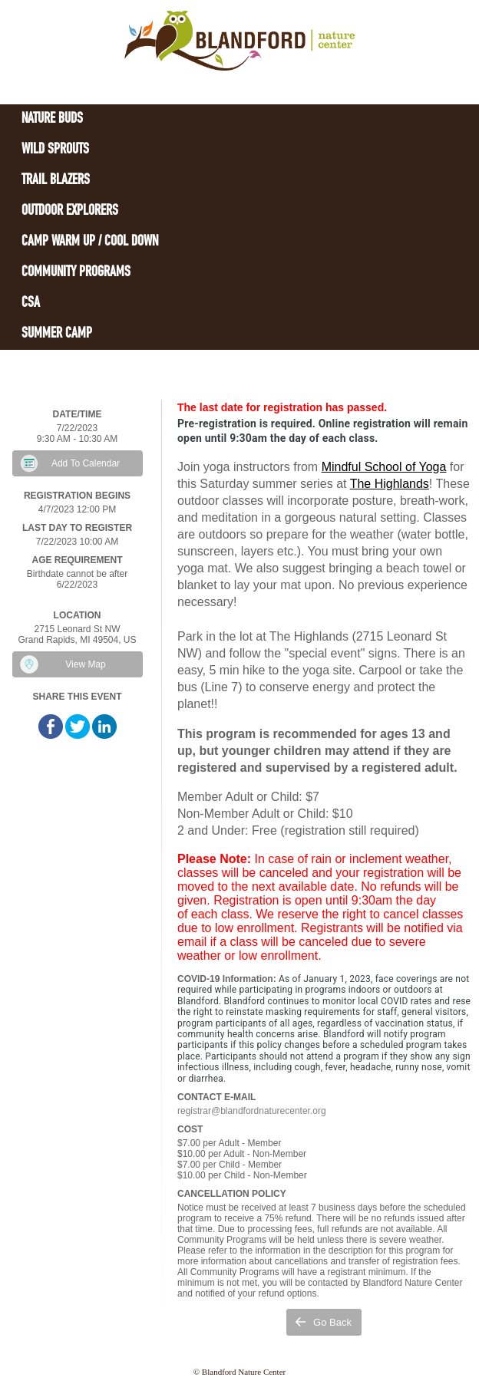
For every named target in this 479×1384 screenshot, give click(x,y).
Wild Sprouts (55, 150)
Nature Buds (52, 119)
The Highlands (389, 483)
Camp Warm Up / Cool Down (89, 242)
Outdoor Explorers (69, 211)
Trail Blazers (55, 180)
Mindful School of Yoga (384, 466)
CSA (30, 303)
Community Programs (75, 272)
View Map (85, 664)
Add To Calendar (85, 463)
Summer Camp (56, 334)
